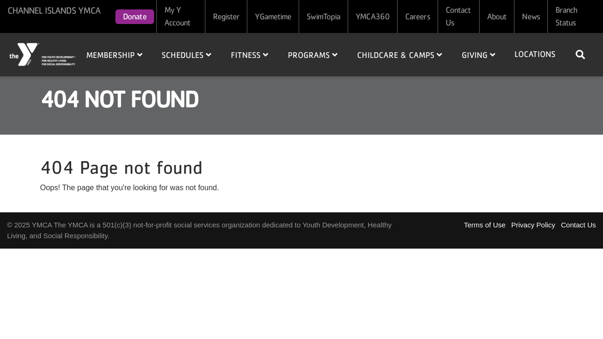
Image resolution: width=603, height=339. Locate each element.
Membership (114, 55)
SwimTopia (323, 16)
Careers (417, 16)
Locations (534, 54)
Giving (478, 55)
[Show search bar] (584, 54)
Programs (312, 55)
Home (42, 54)
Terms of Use (484, 225)
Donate (135, 16)
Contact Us (458, 16)
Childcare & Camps (399, 55)
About (497, 16)
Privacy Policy (533, 225)
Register (226, 16)
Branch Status (566, 16)
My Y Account (177, 16)
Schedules (186, 55)
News (530, 16)
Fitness (249, 55)
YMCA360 (373, 16)
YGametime (273, 16)
